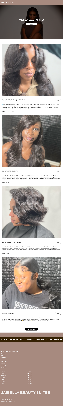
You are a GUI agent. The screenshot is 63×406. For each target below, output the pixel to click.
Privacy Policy (8, 401)
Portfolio (3, 357)
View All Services (31, 329)
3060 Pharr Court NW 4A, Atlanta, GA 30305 (10, 351)
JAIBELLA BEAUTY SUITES (7, 2)
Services (3, 355)
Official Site (4, 367)
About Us (3, 353)
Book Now (31, 24)
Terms (2, 401)
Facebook (3, 363)
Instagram (3, 365)
